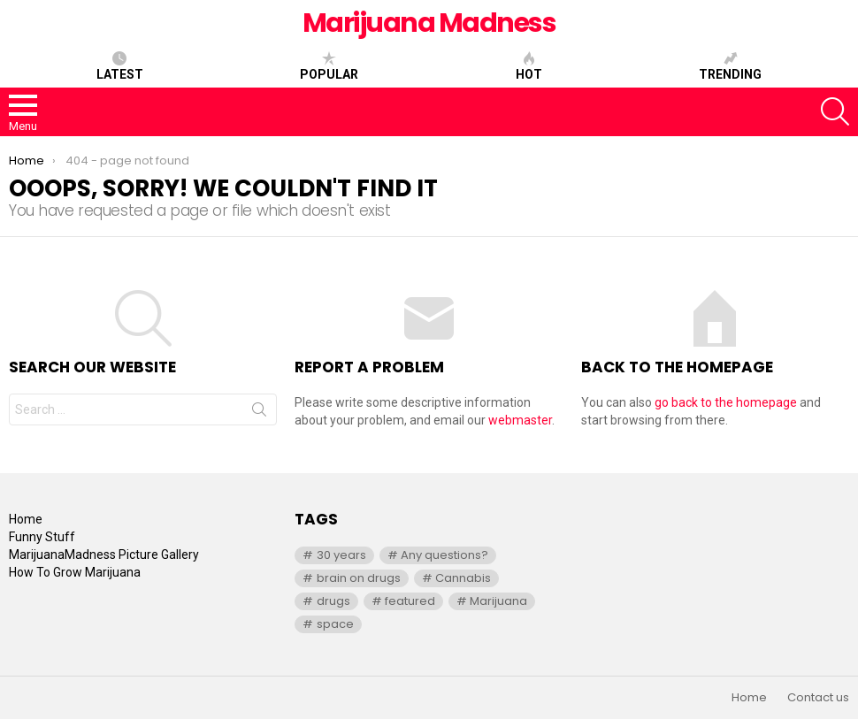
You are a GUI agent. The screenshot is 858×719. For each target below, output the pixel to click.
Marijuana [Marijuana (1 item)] (498, 601)
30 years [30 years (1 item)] (341, 555)
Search (259, 413)
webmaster (520, 420)
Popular (329, 66)
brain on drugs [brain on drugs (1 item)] (359, 578)
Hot (529, 66)
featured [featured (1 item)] (410, 601)
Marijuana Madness (429, 23)
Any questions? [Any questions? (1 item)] (444, 555)
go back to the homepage (726, 402)
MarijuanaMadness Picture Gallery (104, 554)
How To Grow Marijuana (75, 572)
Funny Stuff (42, 537)
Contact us (818, 698)
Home (25, 519)
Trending (730, 66)
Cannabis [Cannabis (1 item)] (463, 578)
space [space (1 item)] (335, 624)
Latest (119, 66)
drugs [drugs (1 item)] (333, 601)
